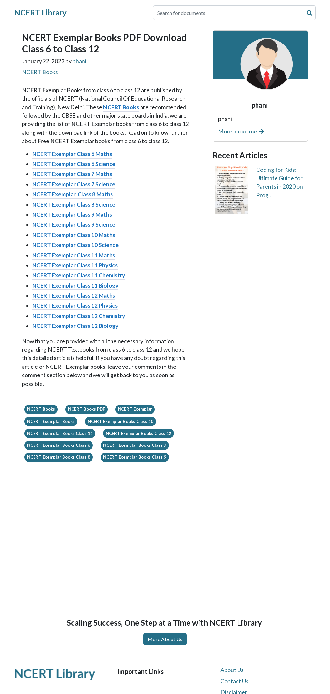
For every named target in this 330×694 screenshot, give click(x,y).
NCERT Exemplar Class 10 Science (75, 244)
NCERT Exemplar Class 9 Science (73, 224)
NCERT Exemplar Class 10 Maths (73, 234)
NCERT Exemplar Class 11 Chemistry (78, 275)
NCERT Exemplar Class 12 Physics (75, 305)
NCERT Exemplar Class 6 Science (73, 164)
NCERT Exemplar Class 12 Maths (73, 295)
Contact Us (234, 681)
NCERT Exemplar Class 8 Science (73, 204)
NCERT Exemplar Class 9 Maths (72, 214)
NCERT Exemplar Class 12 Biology (75, 325)
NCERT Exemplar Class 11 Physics (75, 265)
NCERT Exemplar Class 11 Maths (73, 255)
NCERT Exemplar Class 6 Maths (72, 154)
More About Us (165, 639)
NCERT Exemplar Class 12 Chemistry (78, 315)
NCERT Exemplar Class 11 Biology (75, 285)
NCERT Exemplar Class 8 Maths (72, 194)
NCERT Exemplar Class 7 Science (73, 184)
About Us (232, 670)
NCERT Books (40, 72)
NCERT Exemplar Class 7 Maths (72, 174)
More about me (241, 131)
